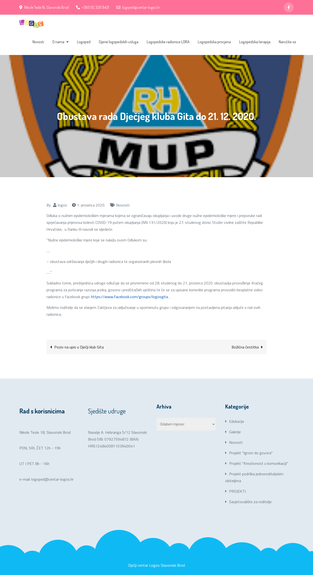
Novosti (38, 41)
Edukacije (236, 421)
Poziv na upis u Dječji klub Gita (79, 346)
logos (62, 205)
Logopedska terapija (254, 41)
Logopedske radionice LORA (168, 41)
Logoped (83, 41)
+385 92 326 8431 (92, 7)
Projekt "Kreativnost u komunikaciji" (258, 463)
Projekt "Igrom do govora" (251, 452)
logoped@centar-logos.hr (138, 7)
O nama (58, 41)
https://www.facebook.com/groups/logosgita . (130, 296)
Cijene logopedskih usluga (118, 41)
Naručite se (287, 41)
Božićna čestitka (245, 346)
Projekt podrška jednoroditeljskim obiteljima (254, 477)
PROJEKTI (237, 491)
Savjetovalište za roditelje (250, 501)
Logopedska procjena (214, 41)
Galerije (235, 431)
